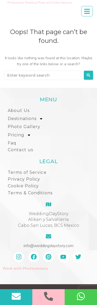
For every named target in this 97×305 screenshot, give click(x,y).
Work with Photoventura (25, 268)
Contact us (20, 149)
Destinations (25, 118)
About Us (18, 110)
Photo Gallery (24, 126)
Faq (12, 143)
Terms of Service (27, 172)
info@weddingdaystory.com (48, 246)
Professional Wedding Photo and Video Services (40, 3)
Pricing (19, 135)
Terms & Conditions (30, 192)
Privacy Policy (24, 179)
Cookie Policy (23, 185)
